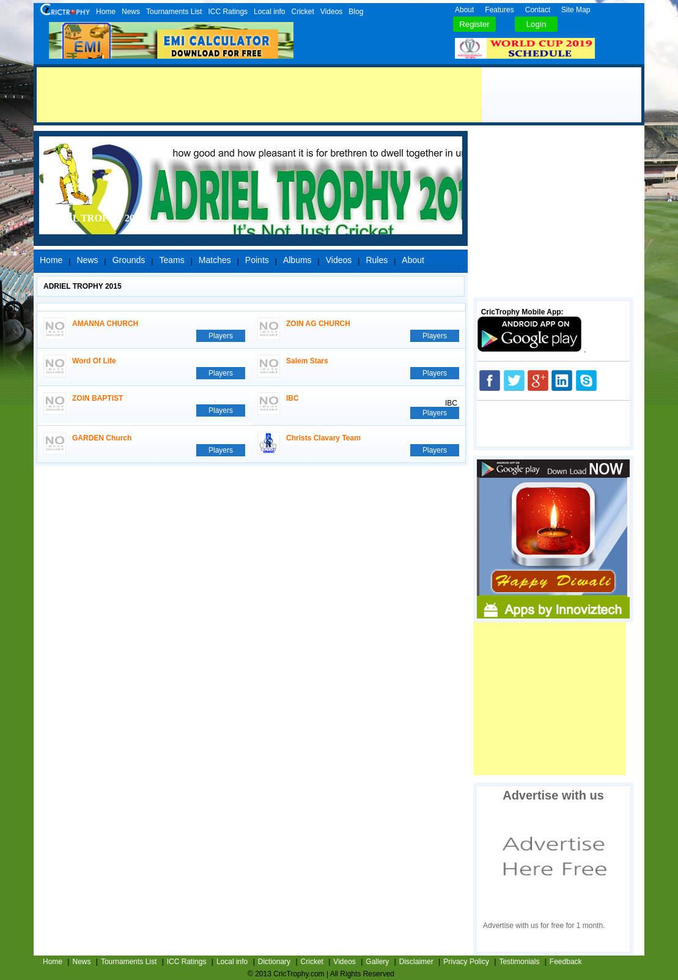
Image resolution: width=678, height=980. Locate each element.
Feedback (566, 961)
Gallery (377, 961)
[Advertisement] (259, 94)
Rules (377, 260)
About (464, 10)
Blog (355, 11)
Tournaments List (174, 11)
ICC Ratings (228, 11)
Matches (215, 260)
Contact (537, 10)
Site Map (575, 10)
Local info (269, 11)
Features (499, 10)
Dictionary (274, 961)
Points (257, 260)
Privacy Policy (466, 961)
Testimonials (519, 961)
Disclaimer (416, 961)
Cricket (302, 11)
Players (220, 336)
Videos (331, 11)
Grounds (129, 260)
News (131, 11)
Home (106, 11)
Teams (171, 260)
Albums (297, 260)
